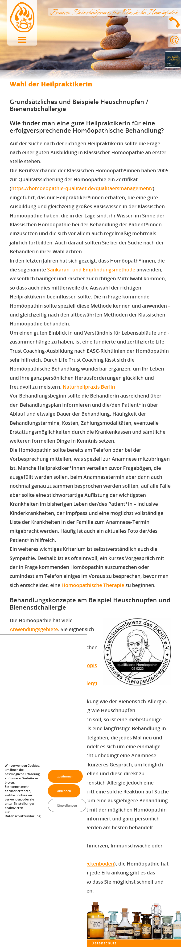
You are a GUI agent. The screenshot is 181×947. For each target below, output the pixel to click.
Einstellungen (23, 803)
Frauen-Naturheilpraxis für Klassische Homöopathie (114, 13)
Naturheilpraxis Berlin (89, 386)
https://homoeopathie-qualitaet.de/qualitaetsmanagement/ (82, 188)
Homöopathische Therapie (93, 585)
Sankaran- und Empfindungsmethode (91, 269)
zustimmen (63, 776)
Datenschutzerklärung (21, 816)
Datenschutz (104, 943)
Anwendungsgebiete (34, 629)
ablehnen (61, 791)
